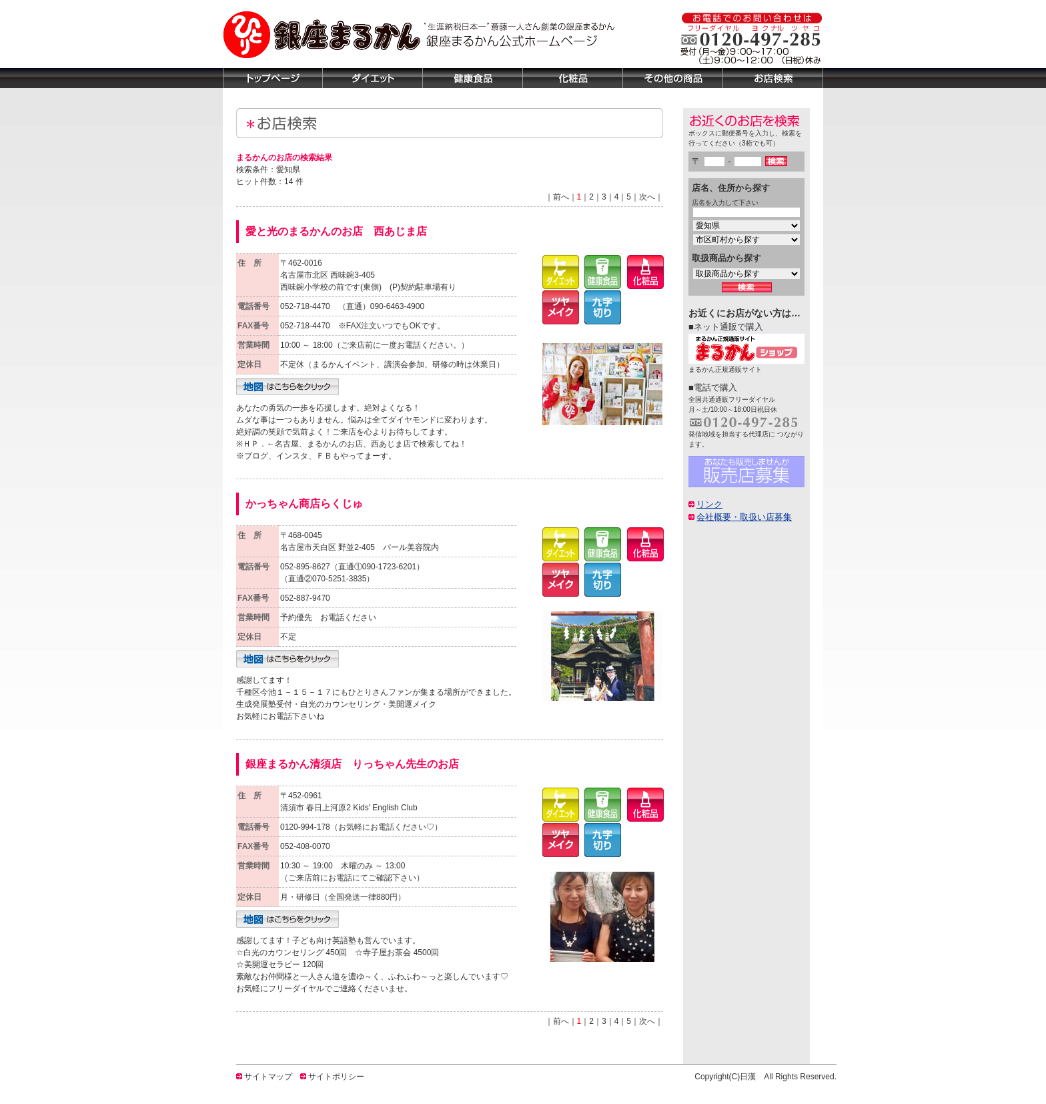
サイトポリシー (336, 1076)
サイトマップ (268, 1076)
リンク (709, 504)
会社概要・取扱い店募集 (744, 517)
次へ (647, 197)
